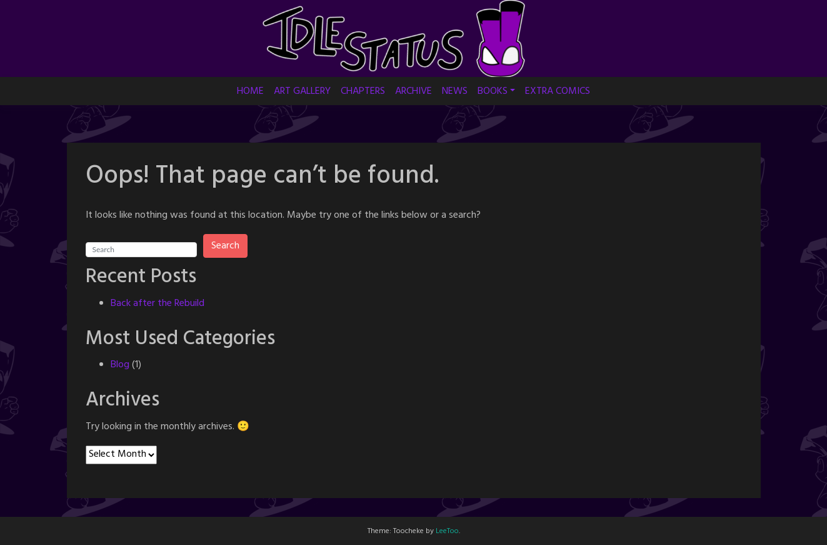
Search (225, 246)
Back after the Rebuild (157, 303)
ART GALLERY (302, 91)
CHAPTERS (363, 91)
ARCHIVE (413, 91)
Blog (120, 365)
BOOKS (493, 91)
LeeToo (447, 531)
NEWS (455, 91)
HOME (250, 91)
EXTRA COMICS (557, 91)
